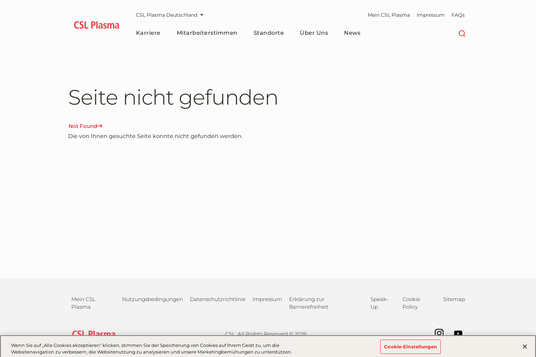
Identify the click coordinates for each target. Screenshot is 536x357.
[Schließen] (525, 348)
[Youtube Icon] (455, 333)
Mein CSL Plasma (389, 15)
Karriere (148, 33)
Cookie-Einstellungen (410, 348)
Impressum (431, 15)
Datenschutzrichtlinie (218, 299)
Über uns (314, 33)
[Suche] (462, 33)
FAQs (458, 15)
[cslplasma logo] (97, 26)
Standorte (269, 33)
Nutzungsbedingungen (152, 299)
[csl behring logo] (92, 333)
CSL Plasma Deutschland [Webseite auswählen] (171, 15)
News (352, 33)
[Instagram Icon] (435, 333)
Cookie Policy (411, 303)
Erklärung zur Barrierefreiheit (308, 303)
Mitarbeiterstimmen (207, 33)
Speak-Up (379, 303)
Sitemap (454, 299)
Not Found (85, 126)
